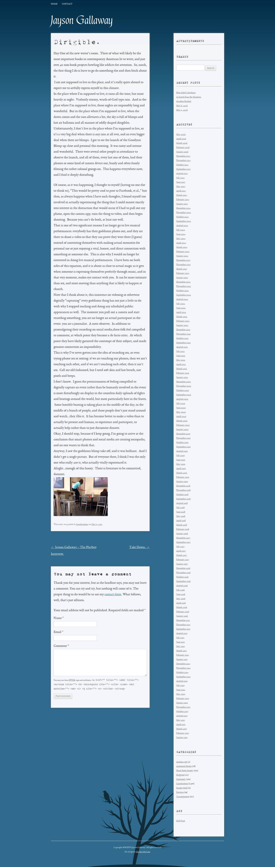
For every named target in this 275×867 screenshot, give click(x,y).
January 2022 (182, 325)
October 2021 (182, 338)
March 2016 (181, 607)
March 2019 (181, 473)
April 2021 (181, 364)
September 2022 (183, 295)
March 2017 (181, 555)
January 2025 (182, 204)
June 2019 (180, 460)
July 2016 (180, 590)
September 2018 (183, 499)
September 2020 (183, 395)
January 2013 (182, 737)
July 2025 (180, 178)
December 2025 (183, 156)
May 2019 (180, 464)
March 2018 (181, 525)
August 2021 (182, 347)
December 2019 (183, 434)
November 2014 (183, 668)
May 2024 (180, 239)
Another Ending (183, 101)
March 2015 (181, 651)
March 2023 (181, 269)
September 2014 (183, 677)
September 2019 (183, 447)
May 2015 (180, 646)
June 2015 (180, 642)
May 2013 (180, 720)
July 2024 (180, 230)
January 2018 (182, 534)
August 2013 (181, 716)
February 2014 (182, 698)
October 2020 (182, 390)
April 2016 (181, 603)
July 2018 (180, 508)
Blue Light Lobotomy (186, 93)
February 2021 (182, 373)
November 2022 (183, 286)
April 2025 (181, 191)
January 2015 (182, 659)
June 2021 (180, 356)
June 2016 (180, 594)
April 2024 (181, 243)
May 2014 (180, 694)
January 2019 (182, 482)
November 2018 (183, 490)
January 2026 (182, 152)
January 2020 (182, 429)
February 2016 (182, 612)
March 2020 (181, 421)
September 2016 (183, 581)
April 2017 (181, 551)
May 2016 (180, 599)
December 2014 (183, 664)
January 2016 (182, 616)
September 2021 (183, 343)
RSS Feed (180, 821)
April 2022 (181, 312)
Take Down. (139, 547)
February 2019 (182, 477)
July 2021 (180, 351)
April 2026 (181, 139)
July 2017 (180, 547)
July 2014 (180, 685)
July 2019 (180, 455)
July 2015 (180, 638)
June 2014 (180, 690)
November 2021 (183, 334)
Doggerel (180, 775)
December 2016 (183, 568)
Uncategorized (182, 797)
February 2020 (183, 425)
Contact (67, 4)
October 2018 (182, 495)
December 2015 (183, 620)
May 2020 (181, 412)
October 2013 (182, 711)
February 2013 (182, 733)
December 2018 (183, 486)
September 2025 (183, 169)
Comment (61, 646)
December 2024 (183, 208)
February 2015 (182, 655)
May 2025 (180, 186)
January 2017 (182, 564)
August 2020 (182, 399)
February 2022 (182, 321)
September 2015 (183, 629)
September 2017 (183, 542)
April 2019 (181, 468)
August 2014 (182, 681)
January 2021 (182, 377)
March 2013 (181, 729)
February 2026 (182, 147)
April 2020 (181, 416)
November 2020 (183, 386)
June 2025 (180, 182)
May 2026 (180, 134)
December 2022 (183, 282)
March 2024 (181, 247)
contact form (112, 594)
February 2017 (182, 560)
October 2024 (182, 217)
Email (58, 632)
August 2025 (182, 173)
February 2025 (182, 199)
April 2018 (181, 521)
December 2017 (183, 538)
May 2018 (180, 516)
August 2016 (182, 586)
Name (59, 618)
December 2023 (183, 260)
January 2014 (182, 703)
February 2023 (182, 273)
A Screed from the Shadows (188, 97)
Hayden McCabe (143, 852)
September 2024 (183, 221)
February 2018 (182, 529)
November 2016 (183, 573)
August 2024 (182, 226)
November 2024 (183, 213)
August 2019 (182, 451)
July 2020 (180, 403)
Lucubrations (82, 524)
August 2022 (182, 299)
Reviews (180, 792)
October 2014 (182, 672)
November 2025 (183, 160)
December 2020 (183, 382)
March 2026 (181, 143)
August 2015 (181, 633)
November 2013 (183, 707)
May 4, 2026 (182, 110)
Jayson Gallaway (82, 20)
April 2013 (180, 724)
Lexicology (181, 779)
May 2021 (180, 360)
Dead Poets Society (184, 771)
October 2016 (182, 577)
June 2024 (180, 234)
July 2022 (180, 304)
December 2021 (183, 330)
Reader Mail (181, 788)
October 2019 (182, 442)
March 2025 (181, 195)
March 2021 (181, 369)
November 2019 (183, 438)
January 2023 (182, 278)
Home (54, 4)
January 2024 (182, 256)
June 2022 (180, 308)
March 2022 (181, 317)
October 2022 (182, 291)
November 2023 (183, 265)
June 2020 (181, 408)
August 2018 (182, 503)
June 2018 (180, 512)
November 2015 (183, 625)
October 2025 (182, 165)
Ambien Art (181, 762)
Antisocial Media (183, 766)
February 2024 (182, 252)
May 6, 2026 (182, 106)
